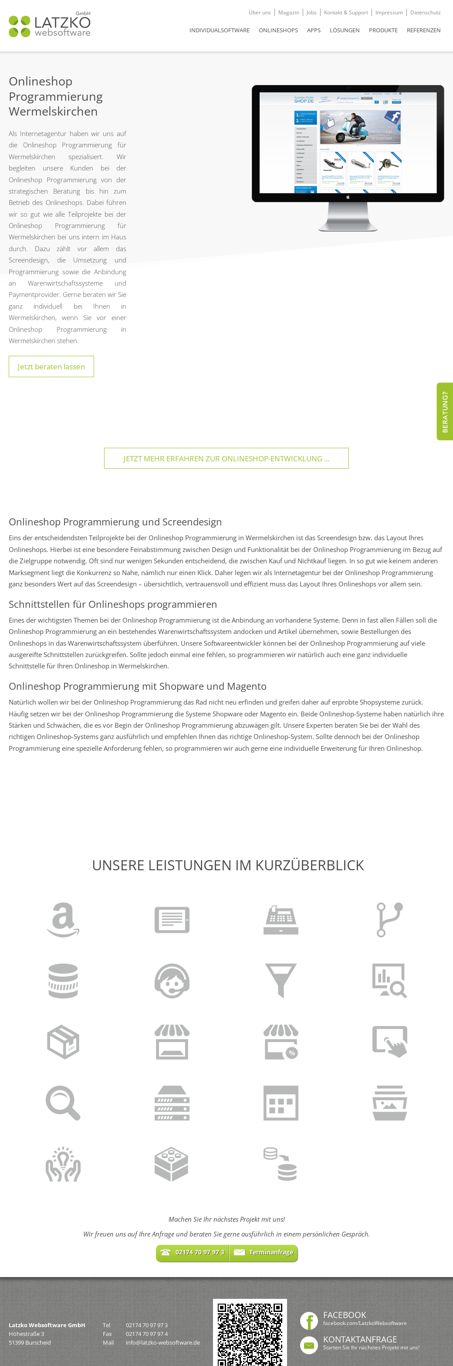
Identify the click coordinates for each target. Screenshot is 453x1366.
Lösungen (345, 30)
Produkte (383, 30)
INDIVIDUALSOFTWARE (219, 30)
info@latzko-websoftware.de (163, 1342)
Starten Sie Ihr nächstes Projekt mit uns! (371, 1347)
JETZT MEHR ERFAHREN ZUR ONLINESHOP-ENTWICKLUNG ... (226, 458)
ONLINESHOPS (278, 30)
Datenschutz (425, 12)
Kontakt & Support (346, 12)
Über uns (260, 12)
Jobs (312, 12)
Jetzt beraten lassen (51, 366)
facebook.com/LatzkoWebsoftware (365, 1323)
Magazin (288, 12)
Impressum (389, 12)
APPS (314, 30)
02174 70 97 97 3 (147, 1325)
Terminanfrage (271, 1252)
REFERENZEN (424, 30)
